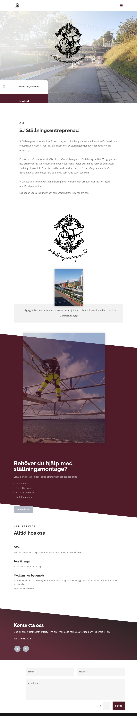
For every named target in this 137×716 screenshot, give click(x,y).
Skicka (118, 705)
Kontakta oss (23, 509)
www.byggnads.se (29, 588)
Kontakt (23, 101)
